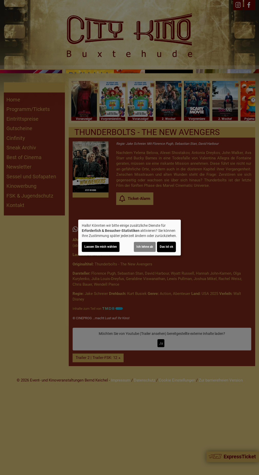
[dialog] (129, 237)
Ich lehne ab (144, 247)
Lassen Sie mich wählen (100, 247)
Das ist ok (166, 247)
